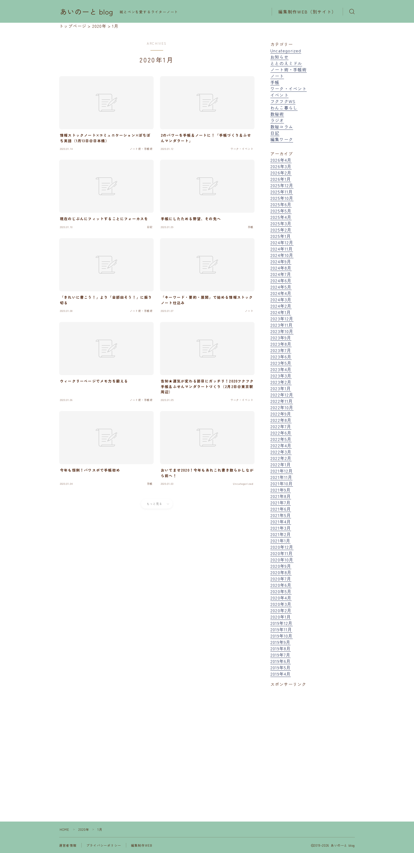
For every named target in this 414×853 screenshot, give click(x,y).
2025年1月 (280, 236)
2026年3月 (280, 166)
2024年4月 (280, 293)
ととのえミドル (286, 63)
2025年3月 (280, 223)
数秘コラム (281, 126)
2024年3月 (280, 299)
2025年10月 (282, 198)
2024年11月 (281, 249)
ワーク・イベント (288, 88)
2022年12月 (282, 394)
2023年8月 (280, 344)
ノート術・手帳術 (288, 69)
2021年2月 (280, 534)
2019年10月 (281, 636)
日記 (274, 133)
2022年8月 (280, 420)
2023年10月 (282, 331)
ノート (277, 76)
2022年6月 (280, 433)
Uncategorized (285, 50)
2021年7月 (280, 502)
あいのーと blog (87, 12)
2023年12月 (282, 318)
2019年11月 (281, 629)
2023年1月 (280, 388)
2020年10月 (282, 559)
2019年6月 (280, 661)
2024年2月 (280, 306)
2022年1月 (280, 464)
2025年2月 (280, 230)
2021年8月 (280, 496)
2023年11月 (281, 325)
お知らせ (279, 57)
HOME (64, 829)
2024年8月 (280, 268)
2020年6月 (280, 585)
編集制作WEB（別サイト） (307, 11)
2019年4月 (280, 674)
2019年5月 (280, 667)
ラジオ (277, 120)
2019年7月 (280, 655)
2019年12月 (281, 623)
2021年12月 (281, 471)
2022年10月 (282, 407)
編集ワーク (281, 139)
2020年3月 (280, 604)
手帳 (274, 82)
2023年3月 (280, 375)
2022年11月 (281, 401)
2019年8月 (280, 648)
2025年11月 (281, 191)
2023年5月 (280, 363)
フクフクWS (282, 101)
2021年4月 (280, 521)
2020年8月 (280, 572)
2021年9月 (280, 490)
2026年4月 (280, 160)
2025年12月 (282, 185)
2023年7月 (280, 350)
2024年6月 (280, 280)
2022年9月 (280, 414)
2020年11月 (281, 553)
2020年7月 (280, 578)
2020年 (84, 829)
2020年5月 (280, 591)
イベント (279, 95)
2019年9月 (280, 642)
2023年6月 (280, 356)
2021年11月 (281, 477)
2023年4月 (280, 369)
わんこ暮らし (284, 107)
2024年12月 (282, 242)
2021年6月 (280, 509)
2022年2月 (280, 458)
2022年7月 (280, 426)
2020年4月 (280, 597)
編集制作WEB (141, 845)
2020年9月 (280, 566)
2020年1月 (280, 617)
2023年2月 (280, 382)
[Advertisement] (312, 742)
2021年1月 (280, 540)
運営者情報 (68, 845)
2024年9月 (280, 261)
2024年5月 (280, 287)
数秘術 (277, 114)
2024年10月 (282, 255)
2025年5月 (280, 211)
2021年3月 (280, 528)
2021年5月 (280, 515)
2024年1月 (280, 312)
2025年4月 (280, 217)
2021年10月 (281, 483)
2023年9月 (280, 337)
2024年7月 (280, 274)
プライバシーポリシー (103, 845)
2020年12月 (282, 547)
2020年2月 (280, 610)
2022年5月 (280, 439)
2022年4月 (280, 445)
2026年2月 (280, 172)
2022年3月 (280, 452)
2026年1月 (280, 179)
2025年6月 (280, 204)
